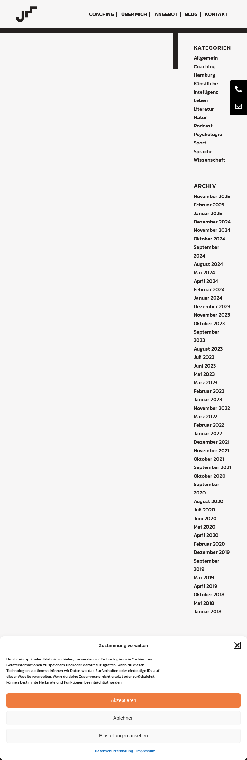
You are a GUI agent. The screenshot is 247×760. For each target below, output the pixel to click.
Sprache (203, 151)
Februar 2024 (209, 289)
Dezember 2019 (212, 552)
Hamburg (204, 75)
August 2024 (208, 264)
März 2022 (205, 416)
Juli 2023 (204, 357)
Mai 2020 (204, 526)
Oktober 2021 (209, 459)
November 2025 (212, 196)
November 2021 (211, 450)
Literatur (204, 109)
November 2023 (212, 315)
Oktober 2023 (209, 323)
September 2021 (212, 467)
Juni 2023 (205, 366)
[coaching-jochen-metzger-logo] (26, 14)
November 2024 (212, 230)
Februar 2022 (209, 425)
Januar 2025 (208, 213)
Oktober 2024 (209, 238)
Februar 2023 (209, 391)
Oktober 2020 (210, 476)
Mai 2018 (204, 603)
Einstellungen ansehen (123, 735)
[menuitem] (101, 14)
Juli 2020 (204, 509)
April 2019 (205, 586)
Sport (200, 142)
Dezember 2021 (211, 442)
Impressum (145, 751)
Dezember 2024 (212, 221)
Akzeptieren (123, 700)
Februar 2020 (209, 543)
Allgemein (206, 58)
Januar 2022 (208, 433)
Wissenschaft (209, 159)
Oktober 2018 (209, 594)
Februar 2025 (209, 204)
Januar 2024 (208, 297)
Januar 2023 (208, 399)
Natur (200, 117)
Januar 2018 (208, 611)
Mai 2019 (204, 577)
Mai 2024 (204, 272)
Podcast (203, 125)
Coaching (204, 66)
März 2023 (205, 382)
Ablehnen (123, 718)
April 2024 (206, 281)
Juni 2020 (205, 518)
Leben (201, 100)
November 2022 (212, 408)
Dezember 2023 (212, 306)
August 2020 (209, 501)
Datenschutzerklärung (114, 751)
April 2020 (206, 535)
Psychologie (208, 134)
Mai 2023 (204, 374)
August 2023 (208, 349)
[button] (237, 645)
